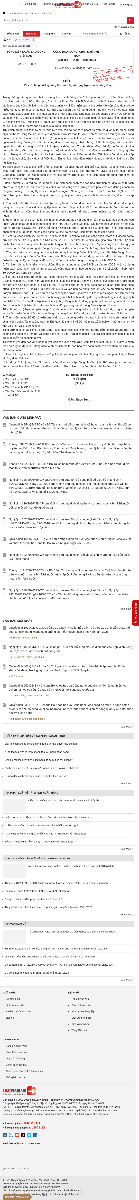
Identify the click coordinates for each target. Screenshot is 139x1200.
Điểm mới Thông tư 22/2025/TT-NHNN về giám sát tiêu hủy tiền (64, 800)
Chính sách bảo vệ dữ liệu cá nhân (24, 1071)
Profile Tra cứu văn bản (18, 1011)
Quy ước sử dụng (15, 1058)
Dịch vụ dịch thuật (81, 1017)
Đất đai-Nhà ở (24, 657)
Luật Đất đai (53, 1194)
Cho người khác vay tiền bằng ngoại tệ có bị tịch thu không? (38, 759)
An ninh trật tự (16, 637)
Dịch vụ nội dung (80, 1024)
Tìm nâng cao (124, 27)
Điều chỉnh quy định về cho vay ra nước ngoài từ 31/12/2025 (39, 841)
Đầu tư (12, 657)
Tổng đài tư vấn (79, 1030)
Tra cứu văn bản (80, 999)
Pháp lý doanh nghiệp (83, 1011)
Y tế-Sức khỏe (16, 676)
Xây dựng (39, 657)
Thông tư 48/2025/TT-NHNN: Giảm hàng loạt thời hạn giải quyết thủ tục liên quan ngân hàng (57, 883)
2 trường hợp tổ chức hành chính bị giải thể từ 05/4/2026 (37, 972)
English (110, 3)
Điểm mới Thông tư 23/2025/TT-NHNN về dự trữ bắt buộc (37, 891)
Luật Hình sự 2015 (72, 1194)
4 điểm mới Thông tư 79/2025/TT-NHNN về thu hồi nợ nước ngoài (42, 825)
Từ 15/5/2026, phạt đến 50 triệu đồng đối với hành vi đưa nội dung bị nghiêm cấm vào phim (56, 948)
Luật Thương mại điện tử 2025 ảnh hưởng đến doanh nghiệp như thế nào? (47, 817)
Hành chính (15, 718)
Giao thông (31, 637)
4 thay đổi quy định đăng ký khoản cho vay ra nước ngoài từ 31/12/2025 (45, 833)
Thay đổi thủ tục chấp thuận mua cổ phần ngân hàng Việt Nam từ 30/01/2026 (48, 907)
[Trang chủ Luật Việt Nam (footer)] (68, 1090)
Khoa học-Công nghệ (37, 695)
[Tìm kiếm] (130, 20)
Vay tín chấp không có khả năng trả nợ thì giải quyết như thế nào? (42, 743)
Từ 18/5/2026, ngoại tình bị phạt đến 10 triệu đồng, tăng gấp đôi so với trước (71, 931)
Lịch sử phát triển (15, 1005)
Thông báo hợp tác (16, 1077)
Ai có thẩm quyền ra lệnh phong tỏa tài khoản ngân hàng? (37, 751)
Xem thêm (127, 608)
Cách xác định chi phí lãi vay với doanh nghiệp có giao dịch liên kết (42, 768)
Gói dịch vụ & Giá (88, 3)
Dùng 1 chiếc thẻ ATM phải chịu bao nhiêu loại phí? (34, 899)
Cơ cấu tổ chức (17, 695)
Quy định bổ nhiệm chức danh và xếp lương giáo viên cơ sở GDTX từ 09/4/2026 (50, 956)
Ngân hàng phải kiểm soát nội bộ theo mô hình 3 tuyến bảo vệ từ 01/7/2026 (71, 866)
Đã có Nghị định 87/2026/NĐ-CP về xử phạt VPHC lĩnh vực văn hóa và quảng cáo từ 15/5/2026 (59, 964)
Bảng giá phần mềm (16, 1046)
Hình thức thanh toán (17, 1052)
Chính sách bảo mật (16, 1064)
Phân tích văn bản (81, 1005)
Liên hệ (10, 1017)
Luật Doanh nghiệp (35, 1194)
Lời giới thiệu (13, 999)
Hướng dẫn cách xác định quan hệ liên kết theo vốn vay (36, 776)
